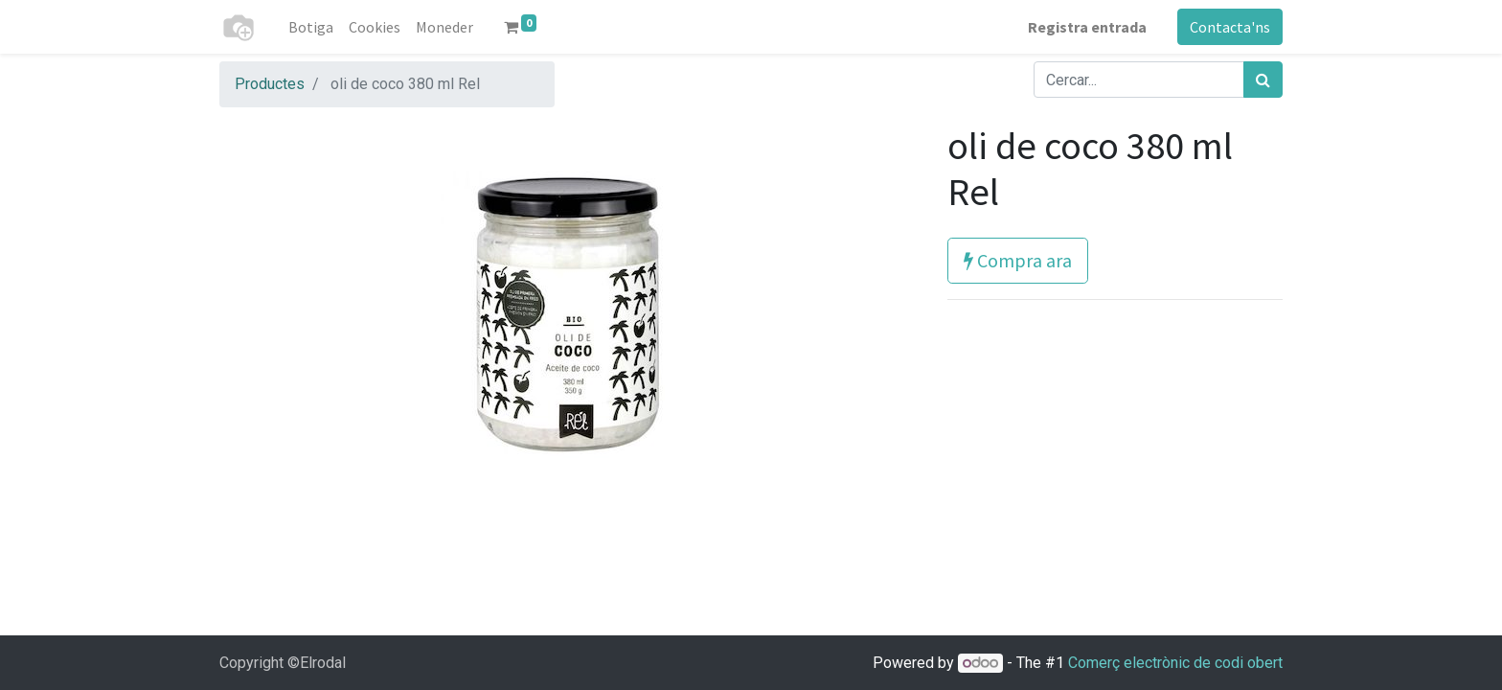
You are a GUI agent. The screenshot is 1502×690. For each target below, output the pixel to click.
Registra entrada (1087, 26)
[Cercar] (1263, 79)
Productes (270, 84)
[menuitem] (311, 27)
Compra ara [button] (1018, 260)
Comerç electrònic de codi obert (1175, 663)
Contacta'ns (1230, 26)
